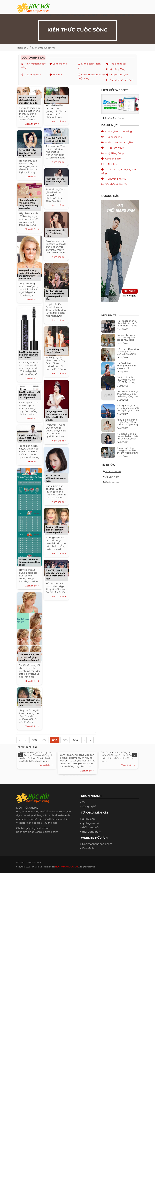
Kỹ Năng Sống (117, 69)
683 (67, 740)
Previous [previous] (20, 763)
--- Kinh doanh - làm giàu (119, 142)
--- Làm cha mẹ (113, 136)
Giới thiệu (19, 870)
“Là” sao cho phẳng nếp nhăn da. (56, 98)
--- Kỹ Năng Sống (114, 153)
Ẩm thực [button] (93, 15)
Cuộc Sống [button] (61, 15)
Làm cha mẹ (60, 63)
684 (78, 740)
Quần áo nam (113, 482)
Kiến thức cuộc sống (43, 47)
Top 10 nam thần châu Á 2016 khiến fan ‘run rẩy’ (28, 438)
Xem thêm (32, 124)
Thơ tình (57, 74)
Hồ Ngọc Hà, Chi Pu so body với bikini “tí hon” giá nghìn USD (128, 408)
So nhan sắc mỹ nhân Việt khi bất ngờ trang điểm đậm (55, 295)
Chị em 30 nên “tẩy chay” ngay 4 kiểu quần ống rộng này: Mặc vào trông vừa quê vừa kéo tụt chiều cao (127, 397)
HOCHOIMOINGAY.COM (66, 875)
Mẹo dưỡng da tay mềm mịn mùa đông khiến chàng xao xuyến (28, 204)
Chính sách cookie (32, 870)
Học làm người (118, 63)
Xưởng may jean (114, 118)
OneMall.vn (89, 856)
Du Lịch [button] (105, 15)
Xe (83, 810)
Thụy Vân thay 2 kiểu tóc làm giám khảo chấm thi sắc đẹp (55, 574)
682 (56, 740)
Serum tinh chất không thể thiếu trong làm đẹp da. (28, 100)
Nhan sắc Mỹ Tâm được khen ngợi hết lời (56, 182)
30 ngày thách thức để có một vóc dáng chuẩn (29, 562)
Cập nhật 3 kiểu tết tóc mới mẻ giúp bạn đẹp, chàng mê (29, 657)
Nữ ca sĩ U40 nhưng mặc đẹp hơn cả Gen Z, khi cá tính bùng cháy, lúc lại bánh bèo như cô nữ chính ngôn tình (128, 355)
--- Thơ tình (111, 164)
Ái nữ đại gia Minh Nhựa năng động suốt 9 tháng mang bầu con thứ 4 (127, 423)
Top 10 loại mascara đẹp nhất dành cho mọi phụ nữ (29, 355)
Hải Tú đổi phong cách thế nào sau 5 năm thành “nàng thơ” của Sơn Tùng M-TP (127, 325)
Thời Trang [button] (78, 15)
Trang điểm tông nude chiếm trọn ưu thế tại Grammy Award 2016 (29, 274)
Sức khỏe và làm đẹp (121, 80)
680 (35, 740)
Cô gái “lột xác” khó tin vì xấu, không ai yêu (29, 703)
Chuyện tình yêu (119, 74)
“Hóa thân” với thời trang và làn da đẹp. (56, 139)
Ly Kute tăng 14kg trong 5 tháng (55, 350)
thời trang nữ (90, 835)
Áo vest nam (112, 476)
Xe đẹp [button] (47, 15)
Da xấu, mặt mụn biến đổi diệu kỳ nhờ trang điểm (55, 530)
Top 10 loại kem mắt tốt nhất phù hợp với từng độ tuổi (29, 395)
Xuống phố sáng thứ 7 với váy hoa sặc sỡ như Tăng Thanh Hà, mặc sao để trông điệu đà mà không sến (127, 341)
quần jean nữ (90, 831)
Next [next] (134, 763)
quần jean (88, 827)
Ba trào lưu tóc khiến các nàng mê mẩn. (56, 478)
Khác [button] (131, 15)
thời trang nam (91, 839)
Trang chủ (22, 47)
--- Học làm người (114, 147)
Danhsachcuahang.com (97, 852)
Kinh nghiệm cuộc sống (118, 131)
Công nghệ (89, 814)
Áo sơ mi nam (113, 471)
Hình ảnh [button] (119, 15)
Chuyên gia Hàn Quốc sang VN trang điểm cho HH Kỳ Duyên (56, 415)
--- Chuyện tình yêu (115, 178)
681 (46, 740)
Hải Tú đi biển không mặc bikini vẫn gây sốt (126, 365)
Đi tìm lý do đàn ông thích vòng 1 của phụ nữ (27, 153)
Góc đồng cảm (32, 74)
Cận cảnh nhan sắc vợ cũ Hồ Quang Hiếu (55, 233)
